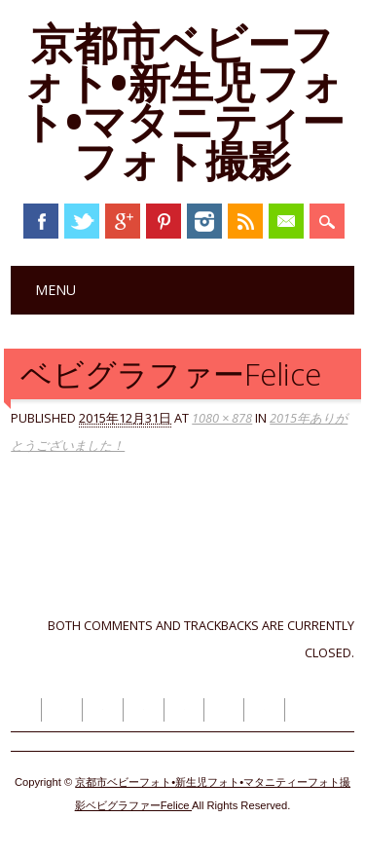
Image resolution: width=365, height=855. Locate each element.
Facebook (40, 221)
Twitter (81, 221)
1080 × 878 (222, 418)
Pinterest (163, 221)
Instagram (204, 221)
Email (286, 221)
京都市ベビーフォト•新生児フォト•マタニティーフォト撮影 (183, 101)
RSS (245, 221)
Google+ (122, 221)
